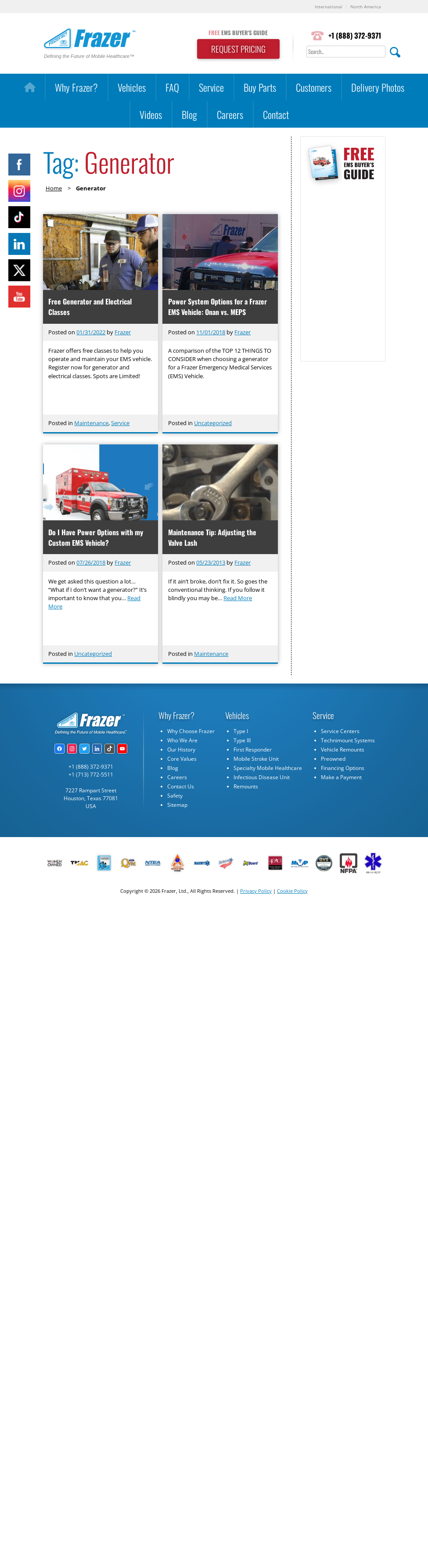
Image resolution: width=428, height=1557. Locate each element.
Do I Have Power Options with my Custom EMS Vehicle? (95, 537)
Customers (313, 87)
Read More (237, 598)
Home (54, 188)
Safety (175, 795)
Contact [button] (276, 114)
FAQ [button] (172, 87)
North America (365, 6)
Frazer (123, 332)
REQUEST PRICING (238, 49)
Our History (181, 749)
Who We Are (182, 740)
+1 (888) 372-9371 (354, 35)
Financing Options (342, 768)
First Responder (253, 749)
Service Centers (340, 731)
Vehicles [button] (132, 87)
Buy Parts (260, 87)
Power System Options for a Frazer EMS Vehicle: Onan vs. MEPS (217, 306)
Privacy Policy (256, 891)
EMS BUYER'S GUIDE (238, 33)
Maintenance (91, 423)
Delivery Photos (377, 87)
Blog (189, 114)
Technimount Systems (348, 740)
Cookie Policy (292, 891)
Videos (151, 114)
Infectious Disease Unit (262, 777)
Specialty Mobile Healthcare (268, 768)
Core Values (182, 758)
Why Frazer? (76, 87)
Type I (241, 731)
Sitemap (177, 805)
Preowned (333, 758)
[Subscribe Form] (342, 269)
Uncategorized (213, 423)
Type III (242, 740)
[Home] (29, 87)
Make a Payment (341, 777)
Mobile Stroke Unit (256, 758)
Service (211, 87)
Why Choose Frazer (191, 731)
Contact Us (180, 786)
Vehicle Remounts (342, 749)
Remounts (246, 786)
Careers (230, 114)
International (328, 6)
